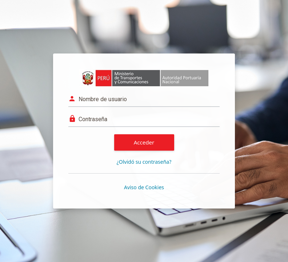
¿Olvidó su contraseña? (144, 161)
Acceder (144, 142)
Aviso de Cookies (144, 187)
